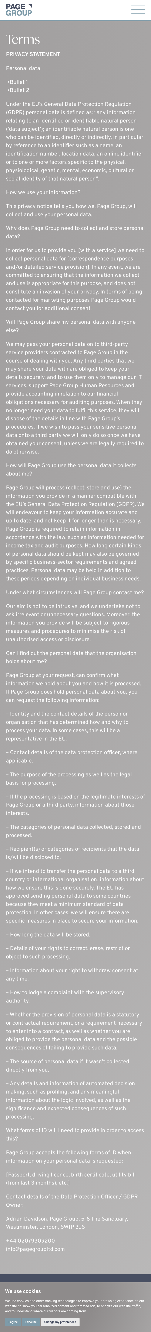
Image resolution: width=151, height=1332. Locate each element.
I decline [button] (31, 1322)
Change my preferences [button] (60, 1322)
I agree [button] (13, 1322)
